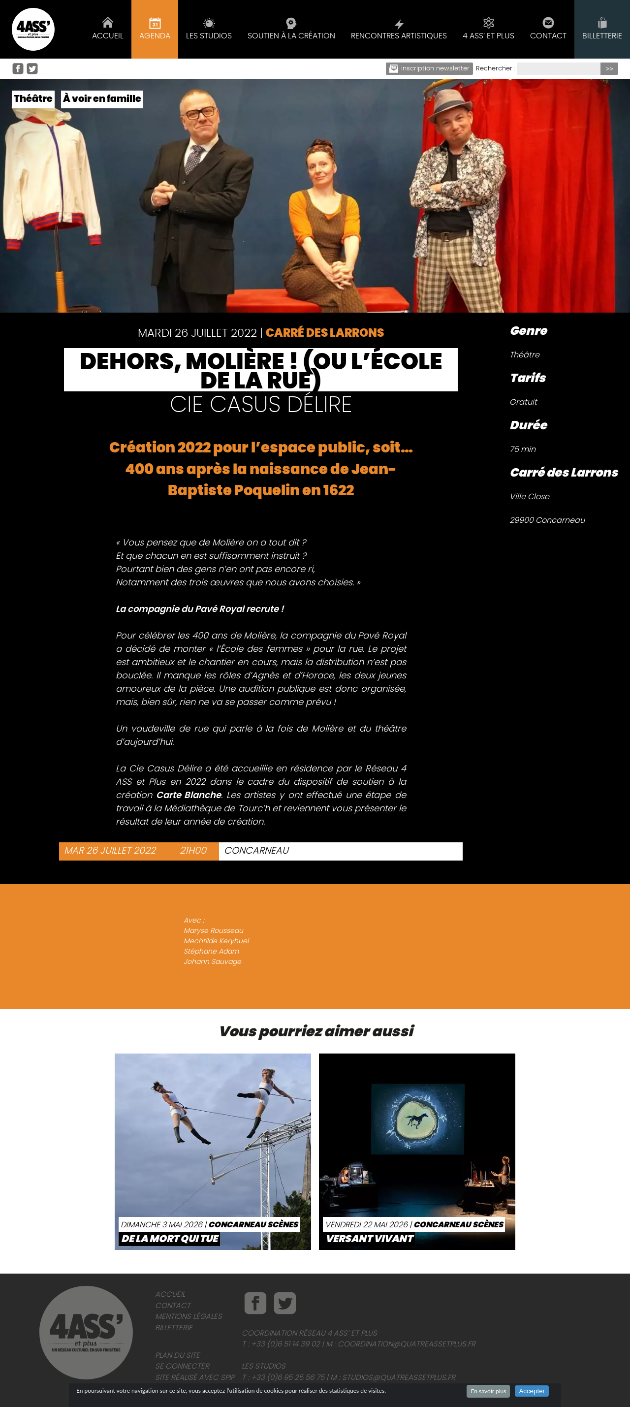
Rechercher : (495, 68)
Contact (172, 1306)
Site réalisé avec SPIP (194, 1377)
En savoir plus (488, 1391)
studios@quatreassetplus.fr (398, 1377)
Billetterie (173, 1328)
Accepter (532, 1391)
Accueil (170, 1294)
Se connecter (182, 1366)
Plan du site (177, 1355)
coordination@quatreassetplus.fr (406, 1344)
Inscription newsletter (429, 68)
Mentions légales (188, 1316)
